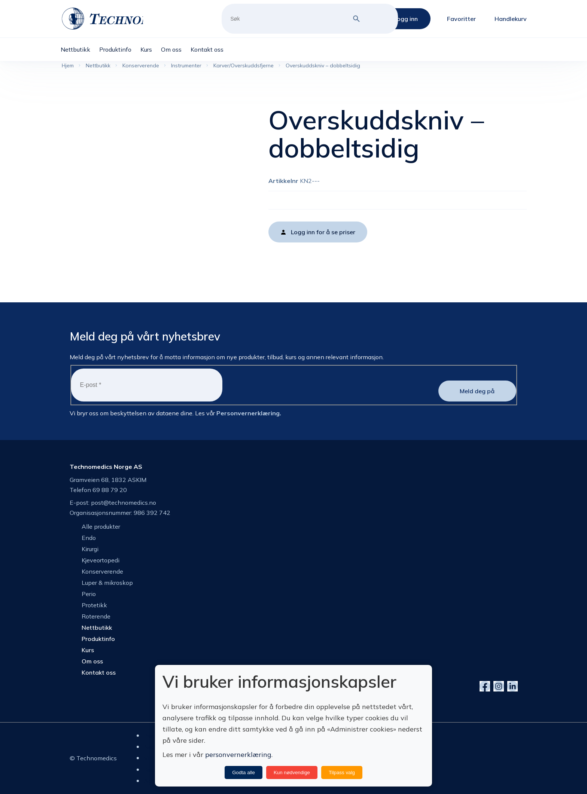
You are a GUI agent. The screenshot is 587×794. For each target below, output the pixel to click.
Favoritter (461, 18)
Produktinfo (98, 638)
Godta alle (243, 772)
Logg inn (406, 18)
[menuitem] (80, 49)
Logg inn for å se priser (323, 232)
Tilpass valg (342, 772)
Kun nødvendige (292, 772)
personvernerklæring (238, 754)
